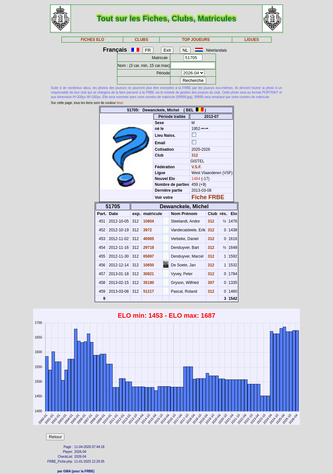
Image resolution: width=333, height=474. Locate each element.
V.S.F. (197, 167)
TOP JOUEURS (196, 39)
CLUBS (141, 39)
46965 (148, 239)
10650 (148, 265)
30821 (148, 274)
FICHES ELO (92, 39)
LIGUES (252, 39)
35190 (148, 282)
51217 (148, 291)
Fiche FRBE (208, 197)
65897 (148, 256)
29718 (148, 247)
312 (194, 155)
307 (210, 282)
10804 (148, 221)
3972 (147, 230)
